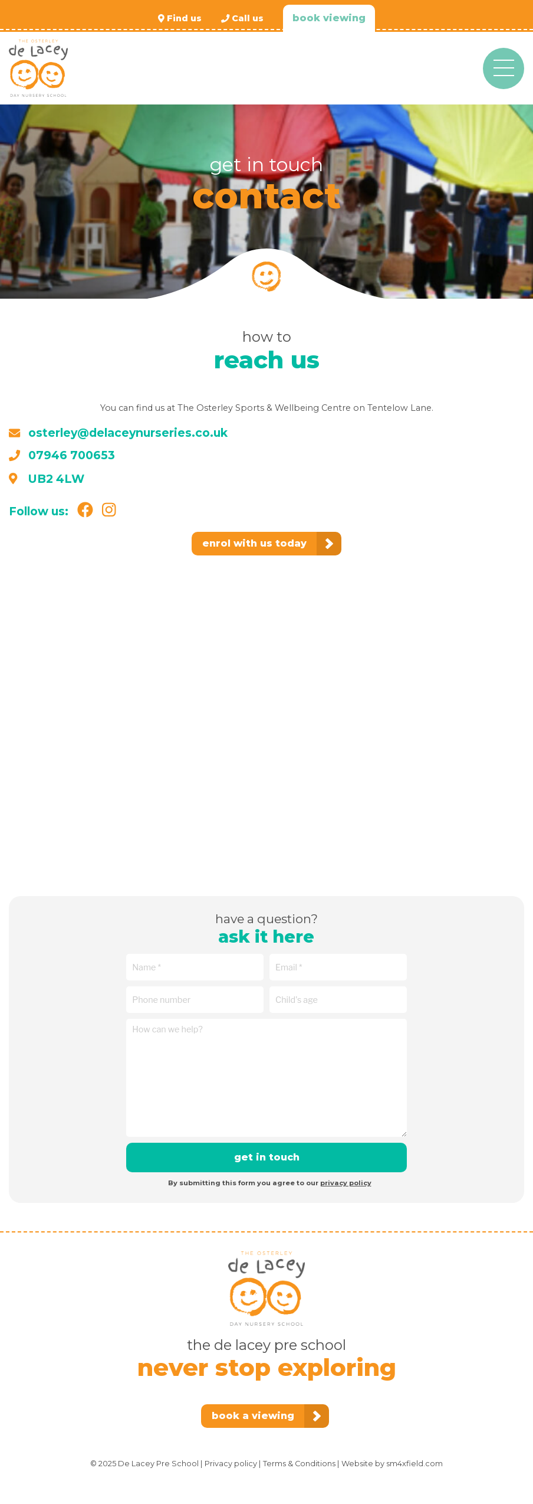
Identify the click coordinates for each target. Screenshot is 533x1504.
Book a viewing (253, 1415)
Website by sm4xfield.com (392, 1463)
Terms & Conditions (299, 1463)
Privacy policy (231, 1463)
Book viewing (329, 18)
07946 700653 (62, 455)
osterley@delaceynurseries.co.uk (118, 433)
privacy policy (345, 1183)
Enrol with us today (254, 543)
